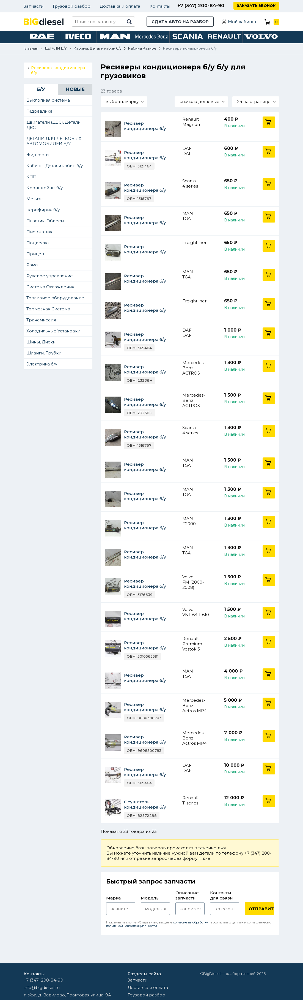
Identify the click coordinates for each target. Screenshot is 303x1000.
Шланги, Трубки (43, 353)
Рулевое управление (49, 275)
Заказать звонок (256, 5)
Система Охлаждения (50, 286)
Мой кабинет (242, 21)
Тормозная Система (48, 308)
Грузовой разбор (71, 6)
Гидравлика (39, 111)
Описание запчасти (187, 895)
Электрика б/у (41, 364)
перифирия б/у (43, 209)
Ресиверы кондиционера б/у (58, 70)
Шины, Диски (41, 342)
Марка (113, 898)
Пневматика (40, 231)
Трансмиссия (41, 320)
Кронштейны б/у (44, 187)
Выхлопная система (48, 100)
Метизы (34, 198)
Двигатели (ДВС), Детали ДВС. (53, 125)
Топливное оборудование (55, 297)
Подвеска (37, 242)
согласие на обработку (190, 922)
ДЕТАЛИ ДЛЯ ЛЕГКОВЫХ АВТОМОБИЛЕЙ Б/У (53, 141)
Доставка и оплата (120, 6)
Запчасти (33, 6)
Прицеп (35, 253)
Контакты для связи (221, 895)
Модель (150, 898)
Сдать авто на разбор (180, 21)
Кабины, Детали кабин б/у (54, 165)
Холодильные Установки (53, 331)
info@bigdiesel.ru (42, 987)
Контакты (160, 6)
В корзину (269, 122)
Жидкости (37, 154)
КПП (31, 176)
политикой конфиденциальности (131, 926)
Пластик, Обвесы (45, 220)
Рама (32, 264)
